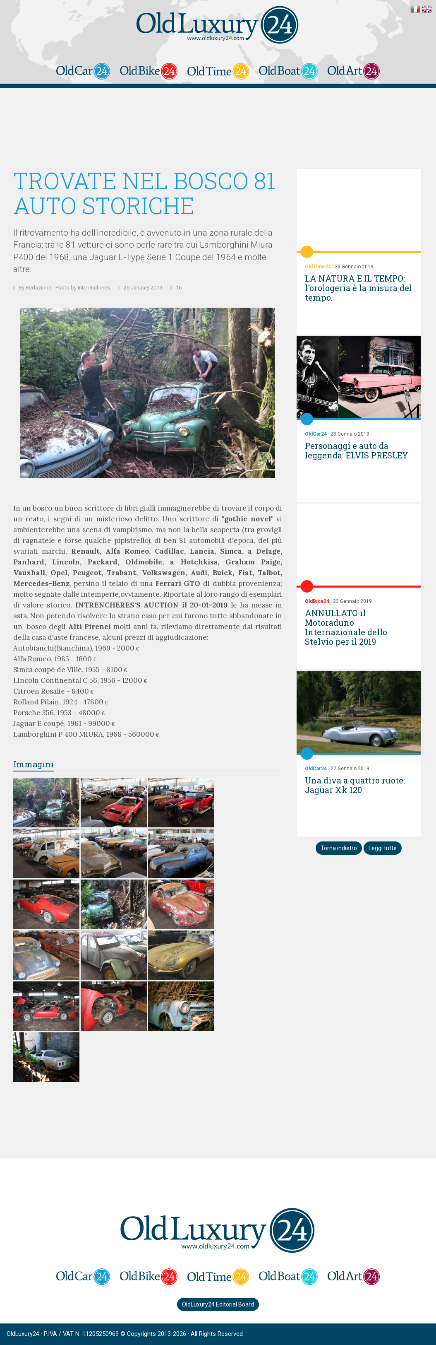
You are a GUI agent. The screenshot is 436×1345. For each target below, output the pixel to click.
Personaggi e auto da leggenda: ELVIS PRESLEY (356, 450)
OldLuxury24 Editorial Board (218, 1304)
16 (179, 287)
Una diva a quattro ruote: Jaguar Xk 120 (355, 785)
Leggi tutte (383, 848)
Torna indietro (339, 848)
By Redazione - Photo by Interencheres (64, 287)
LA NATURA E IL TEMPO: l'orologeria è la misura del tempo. (358, 288)
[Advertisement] (218, 129)
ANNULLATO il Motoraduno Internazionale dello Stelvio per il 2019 (346, 627)
